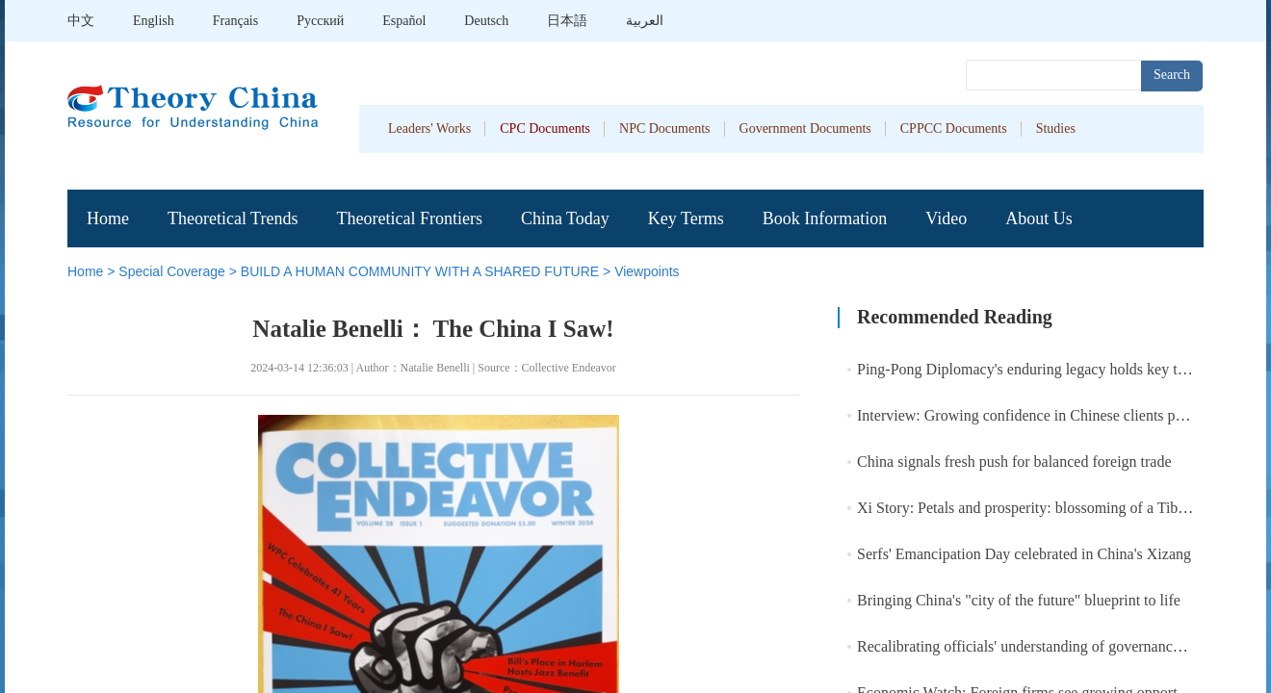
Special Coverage (171, 271)
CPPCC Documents (953, 128)
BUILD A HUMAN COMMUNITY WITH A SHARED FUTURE (420, 271)
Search (1172, 74)
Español (404, 20)
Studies (1056, 128)
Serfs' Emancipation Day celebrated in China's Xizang (1024, 554)
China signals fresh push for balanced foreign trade (1014, 461)
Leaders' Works (429, 128)
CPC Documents (545, 128)
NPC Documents (665, 128)
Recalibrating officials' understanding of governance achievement (1059, 646)
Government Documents (805, 128)
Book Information (825, 218)
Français (235, 20)
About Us (1039, 218)
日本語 (567, 20)
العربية (644, 20)
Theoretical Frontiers (408, 218)
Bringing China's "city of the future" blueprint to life (1018, 600)
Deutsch (486, 20)
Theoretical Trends (233, 218)
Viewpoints (646, 271)
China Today (565, 218)
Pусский (320, 20)
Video (946, 218)
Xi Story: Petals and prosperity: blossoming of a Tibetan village (1053, 508)
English (153, 20)
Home (108, 218)
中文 (80, 20)
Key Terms (686, 218)
